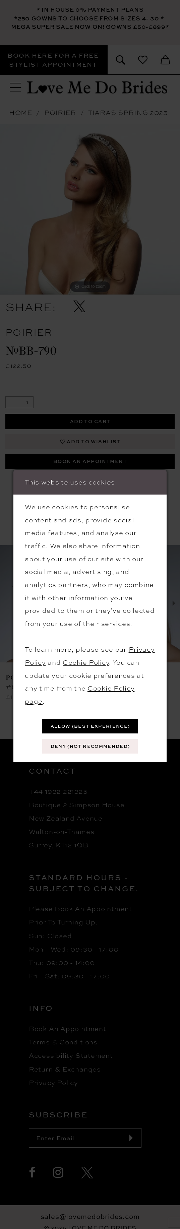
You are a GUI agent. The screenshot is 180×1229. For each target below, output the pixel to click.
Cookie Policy (86, 662)
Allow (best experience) (90, 726)
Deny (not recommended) (90, 746)
